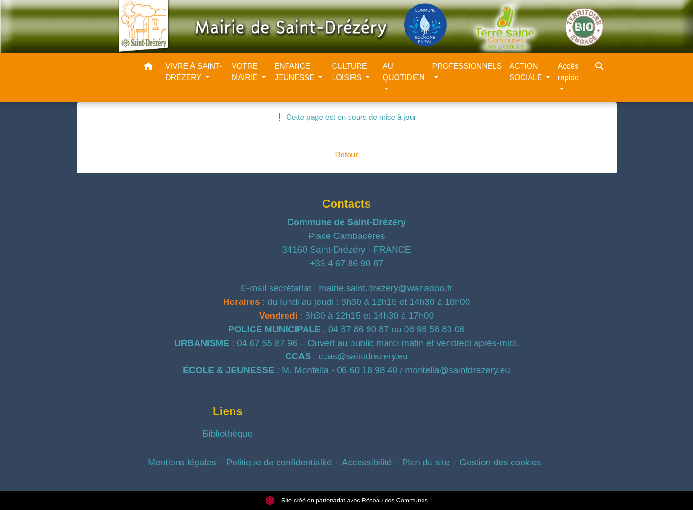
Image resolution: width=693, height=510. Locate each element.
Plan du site (426, 462)
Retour (346, 155)
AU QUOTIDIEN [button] (404, 72)
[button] (148, 68)
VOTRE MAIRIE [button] (246, 72)
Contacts (346, 203)
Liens (228, 411)
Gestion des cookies (500, 462)
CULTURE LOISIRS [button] (349, 72)
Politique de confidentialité (279, 462)
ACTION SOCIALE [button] (526, 72)
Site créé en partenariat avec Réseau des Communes (346, 500)
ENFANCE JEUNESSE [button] (295, 72)
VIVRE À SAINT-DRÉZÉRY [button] (193, 72)
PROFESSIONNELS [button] (467, 66)
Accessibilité (367, 462)
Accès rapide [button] (568, 72)
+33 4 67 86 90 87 (346, 263)
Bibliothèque (228, 433)
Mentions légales (182, 462)
